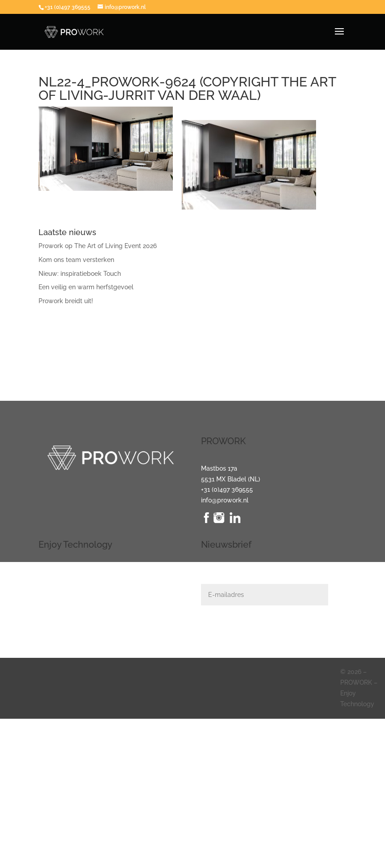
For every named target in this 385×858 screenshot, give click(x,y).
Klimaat (49, 614)
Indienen (347, 631)
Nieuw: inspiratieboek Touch (79, 273)
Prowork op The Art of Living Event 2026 (97, 245)
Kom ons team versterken (76, 259)
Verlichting (54, 571)
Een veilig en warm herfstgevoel (85, 287)
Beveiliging (54, 603)
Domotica (52, 592)
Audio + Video (58, 582)
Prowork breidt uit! (65, 301)
